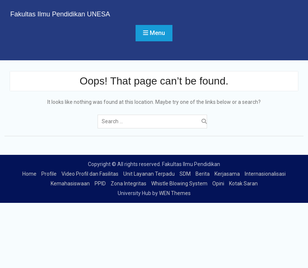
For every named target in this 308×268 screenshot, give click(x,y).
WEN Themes (175, 193)
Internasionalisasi (265, 174)
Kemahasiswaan (70, 183)
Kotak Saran (243, 183)
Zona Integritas (128, 183)
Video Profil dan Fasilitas (89, 174)
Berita (203, 174)
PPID (100, 183)
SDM (185, 174)
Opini (218, 183)
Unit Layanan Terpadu (149, 174)
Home (29, 174)
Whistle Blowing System (179, 183)
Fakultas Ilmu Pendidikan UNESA (60, 14)
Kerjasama (227, 174)
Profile (49, 174)
